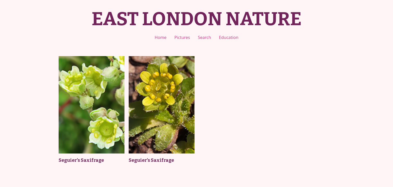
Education (229, 37)
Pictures (182, 37)
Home (161, 37)
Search (204, 37)
